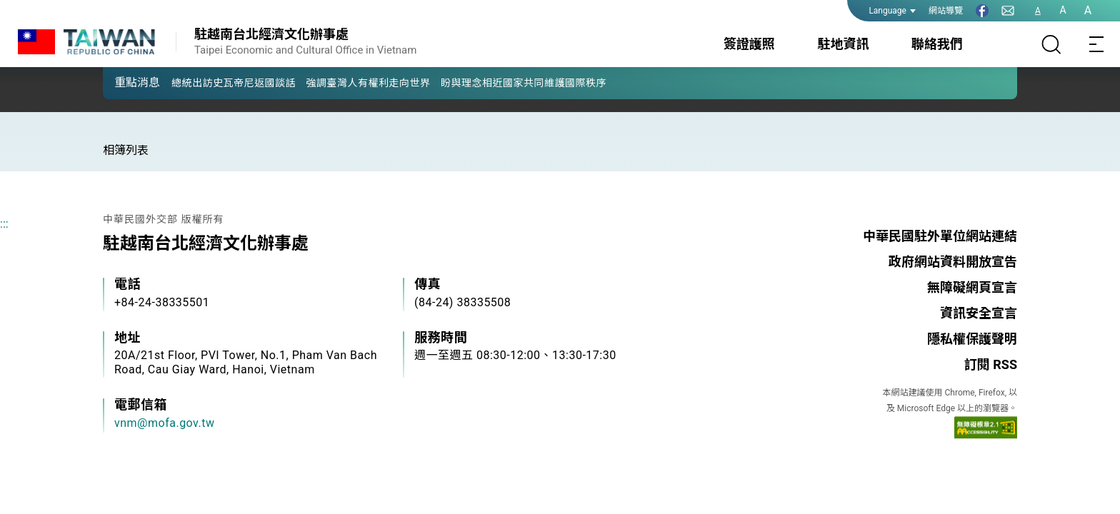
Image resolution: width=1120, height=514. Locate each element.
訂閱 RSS (990, 364)
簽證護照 (749, 43)
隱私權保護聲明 (972, 338)
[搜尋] (1051, 44)
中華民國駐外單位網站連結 (940, 235)
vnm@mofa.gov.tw (164, 423)
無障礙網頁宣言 (972, 287)
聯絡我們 (937, 43)
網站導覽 (946, 11)
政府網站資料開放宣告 (953, 261)
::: (4, 224)
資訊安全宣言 (978, 313)
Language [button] (892, 11)
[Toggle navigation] (1097, 44)
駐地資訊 (843, 43)
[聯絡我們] (1007, 10)
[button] (124, 82)
